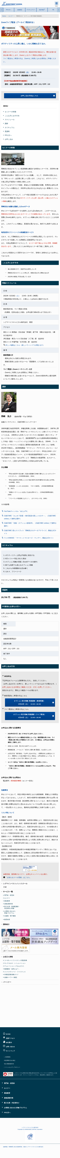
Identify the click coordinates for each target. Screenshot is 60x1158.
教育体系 (7, 919)
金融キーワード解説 (10, 977)
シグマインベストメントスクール (14, 885)
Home (4, 16)
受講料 (7, 131)
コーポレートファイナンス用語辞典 (15, 960)
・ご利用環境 (6, 1057)
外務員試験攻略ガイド (11, 974)
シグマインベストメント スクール (13, 3)
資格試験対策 (8, 904)
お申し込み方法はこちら (38, 96)
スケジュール (10, 119)
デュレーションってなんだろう (14, 966)
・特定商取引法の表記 (9, 1060)
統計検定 (42, 9)
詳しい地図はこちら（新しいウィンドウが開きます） (24, 345)
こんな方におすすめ (12, 116)
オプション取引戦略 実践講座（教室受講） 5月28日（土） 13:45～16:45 (34, 702)
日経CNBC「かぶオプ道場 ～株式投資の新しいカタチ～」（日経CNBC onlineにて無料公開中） (30, 517)
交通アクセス (10, 1038)
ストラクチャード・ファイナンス (15, 972)
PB (53, 9)
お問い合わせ (10, 1046)
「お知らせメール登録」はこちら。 (18, 877)
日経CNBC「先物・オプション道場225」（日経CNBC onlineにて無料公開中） (30, 524)
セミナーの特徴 (10, 112)
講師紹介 (6, 924)
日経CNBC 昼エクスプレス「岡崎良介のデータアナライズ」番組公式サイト (30, 532)
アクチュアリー (31, 9)
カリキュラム (10, 127)
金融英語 (19, 9)
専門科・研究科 (9, 895)
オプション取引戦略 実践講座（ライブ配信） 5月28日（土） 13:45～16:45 (33, 716)
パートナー (7, 982)
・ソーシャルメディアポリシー (11, 1067)
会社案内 (9, 1042)
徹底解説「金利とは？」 (12, 969)
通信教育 (7, 901)
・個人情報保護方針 (8, 1064)
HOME (8, 1034)
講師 (6, 123)
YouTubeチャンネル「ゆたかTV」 (16, 511)
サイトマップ (10, 1051)
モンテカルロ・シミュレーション (15, 963)
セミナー (11, 16)
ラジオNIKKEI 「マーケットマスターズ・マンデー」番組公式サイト (29, 538)
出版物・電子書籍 (10, 916)
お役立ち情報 (8, 957)
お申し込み (9, 139)
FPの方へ (8, 9)
